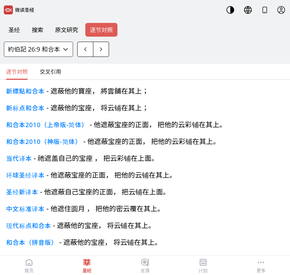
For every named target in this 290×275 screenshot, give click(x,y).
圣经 (14, 30)
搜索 (37, 30)
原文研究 (66, 30)
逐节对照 (101, 30)
